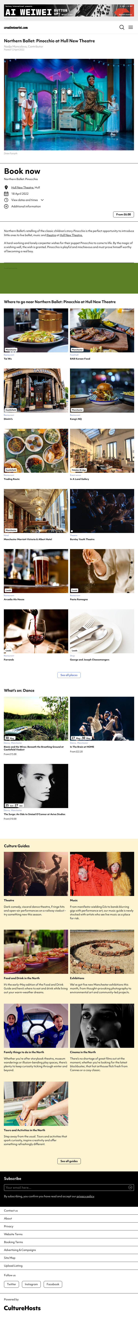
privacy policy (85, 1218)
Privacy (8, 1248)
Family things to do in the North (24, 1073)
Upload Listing (13, 1287)
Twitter (11, 1306)
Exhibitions (77, 999)
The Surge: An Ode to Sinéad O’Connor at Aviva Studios (34, 835)
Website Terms (13, 1256)
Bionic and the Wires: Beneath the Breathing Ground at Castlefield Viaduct (34, 769)
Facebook (53, 1306)
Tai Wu (8, 380)
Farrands (9, 681)
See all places (69, 697)
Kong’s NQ (76, 440)
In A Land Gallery (79, 500)
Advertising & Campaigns (20, 1271)
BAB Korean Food (80, 380)
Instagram (31, 1306)
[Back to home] (16, 27)
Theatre (9, 922)
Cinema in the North (83, 1073)
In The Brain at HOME (82, 768)
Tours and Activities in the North (24, 1151)
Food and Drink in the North (22, 999)
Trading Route (12, 500)
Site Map (9, 1279)
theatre (51, 235)
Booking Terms (13, 1263)
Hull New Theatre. (71, 235)
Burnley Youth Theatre (82, 561)
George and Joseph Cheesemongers (89, 681)
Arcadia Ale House (14, 621)
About (8, 1240)
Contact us (11, 1232)
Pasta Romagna (79, 621)
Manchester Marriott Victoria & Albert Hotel (28, 561)
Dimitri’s (8, 440)
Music (74, 922)
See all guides (69, 1183)
